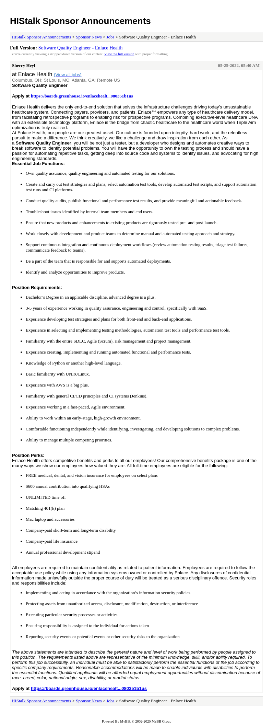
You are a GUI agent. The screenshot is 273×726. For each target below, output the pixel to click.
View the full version (119, 54)
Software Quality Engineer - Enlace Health (80, 47)
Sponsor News (89, 36)
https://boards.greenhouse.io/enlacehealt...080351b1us (82, 96)
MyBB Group (161, 721)
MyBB (125, 721)
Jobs (111, 36)
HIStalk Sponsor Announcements (80, 21)
